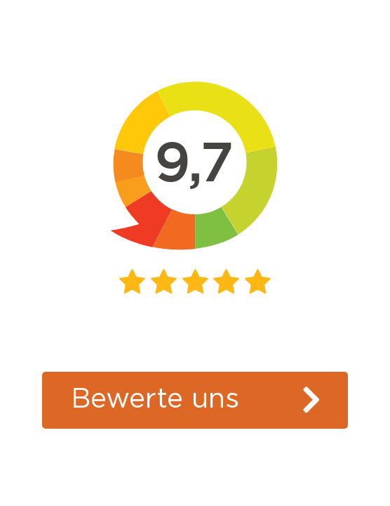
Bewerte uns (155, 399)
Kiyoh (195, 347)
